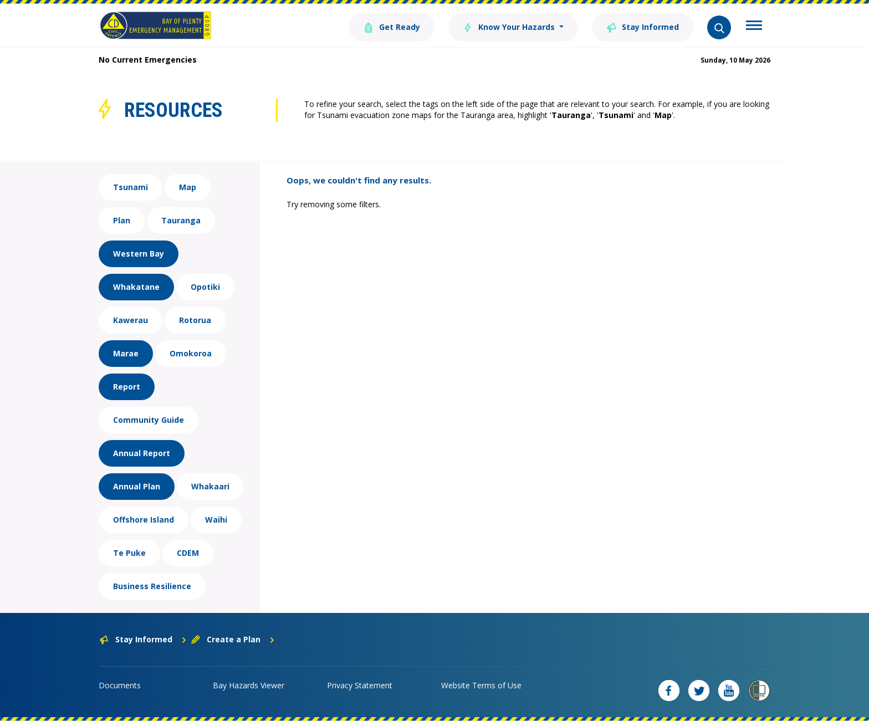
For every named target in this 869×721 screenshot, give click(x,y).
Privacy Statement (359, 685)
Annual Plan (136, 486)
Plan (121, 220)
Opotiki (205, 287)
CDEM (188, 553)
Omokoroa (191, 353)
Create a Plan (233, 639)
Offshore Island (143, 519)
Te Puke (129, 553)
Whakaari (210, 486)
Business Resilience (152, 586)
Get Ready (392, 26)
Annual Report (141, 453)
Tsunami (130, 187)
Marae (126, 353)
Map (187, 187)
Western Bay (138, 253)
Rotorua (195, 320)
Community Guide (148, 420)
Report (126, 386)
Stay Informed (642, 26)
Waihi (216, 519)
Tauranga (181, 220)
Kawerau (130, 320)
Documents (120, 685)
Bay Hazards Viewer (248, 685)
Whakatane (136, 287)
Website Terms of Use (481, 685)
